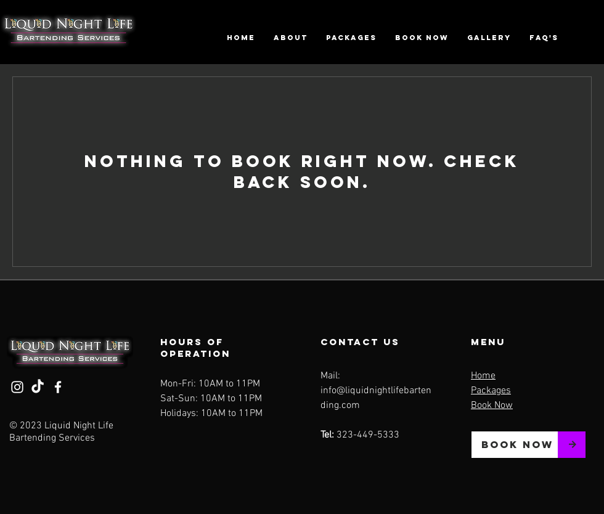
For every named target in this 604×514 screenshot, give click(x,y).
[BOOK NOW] (514, 444)
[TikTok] (38, 387)
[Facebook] (58, 387)
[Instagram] (17, 387)
